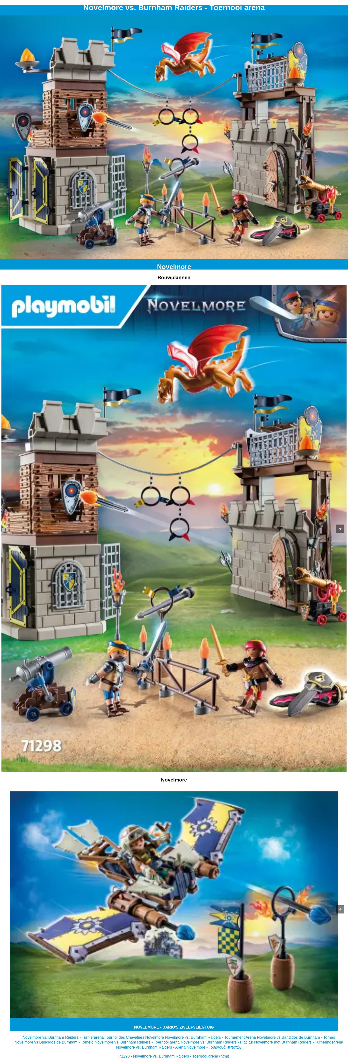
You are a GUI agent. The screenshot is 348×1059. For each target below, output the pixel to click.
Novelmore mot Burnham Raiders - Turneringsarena (298, 1042)
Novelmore (174, 266)
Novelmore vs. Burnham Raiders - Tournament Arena (210, 1037)
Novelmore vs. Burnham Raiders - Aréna (151, 1047)
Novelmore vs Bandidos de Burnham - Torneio (54, 1042)
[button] (340, 529)
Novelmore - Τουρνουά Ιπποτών (214, 1047)
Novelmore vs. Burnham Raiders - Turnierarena (63, 1037)
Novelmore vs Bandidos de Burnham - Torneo (296, 1037)
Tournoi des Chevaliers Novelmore (134, 1037)
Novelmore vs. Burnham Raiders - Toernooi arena (137, 1042)
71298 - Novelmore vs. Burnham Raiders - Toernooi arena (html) (174, 1056)
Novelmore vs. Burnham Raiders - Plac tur (217, 1042)
